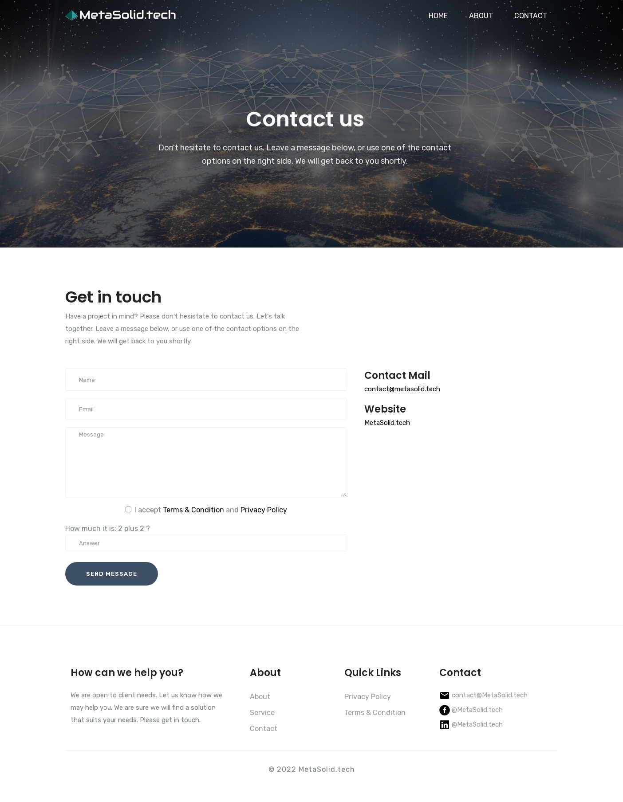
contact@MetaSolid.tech (490, 695)
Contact (263, 728)
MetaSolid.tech (387, 423)
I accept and (210, 510)
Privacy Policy (264, 510)
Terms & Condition (193, 510)
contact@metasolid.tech (402, 389)
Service (262, 712)
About (260, 696)
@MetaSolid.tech (477, 710)
